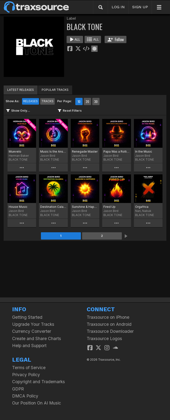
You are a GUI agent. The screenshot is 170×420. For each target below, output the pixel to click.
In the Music (143, 151)
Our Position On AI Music (36, 402)
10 (78, 101)
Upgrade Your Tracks (33, 324)
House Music (18, 207)
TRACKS (47, 101)
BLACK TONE (18, 159)
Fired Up (109, 207)
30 (96, 101)
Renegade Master (85, 151)
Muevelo (15, 151)
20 (87, 101)
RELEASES (30, 101)
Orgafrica (141, 207)
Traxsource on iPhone (108, 317)
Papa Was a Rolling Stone (116, 151)
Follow (116, 39)
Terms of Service (29, 367)
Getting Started (27, 317)
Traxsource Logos (104, 338)
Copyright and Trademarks (38, 381)
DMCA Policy (25, 395)
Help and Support (29, 345)
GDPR (18, 388)
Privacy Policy (26, 374)
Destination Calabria (53, 207)
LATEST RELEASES (20, 90)
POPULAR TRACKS (55, 90)
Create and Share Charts (36, 338)
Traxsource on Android (109, 324)
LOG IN (118, 7)
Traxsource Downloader (110, 331)
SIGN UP (140, 7)
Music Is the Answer (53, 151)
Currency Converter (31, 331)
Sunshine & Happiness (85, 207)
